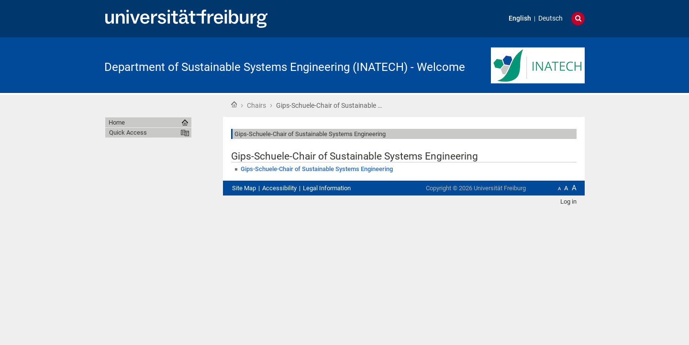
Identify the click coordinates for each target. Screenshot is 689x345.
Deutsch (550, 18)
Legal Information (327, 188)
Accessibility (279, 188)
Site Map (244, 188)
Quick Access (128, 132)
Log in (568, 201)
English (520, 18)
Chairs (256, 105)
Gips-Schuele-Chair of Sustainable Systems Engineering (317, 168)
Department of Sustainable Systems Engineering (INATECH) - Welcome (284, 67)
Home (234, 104)
